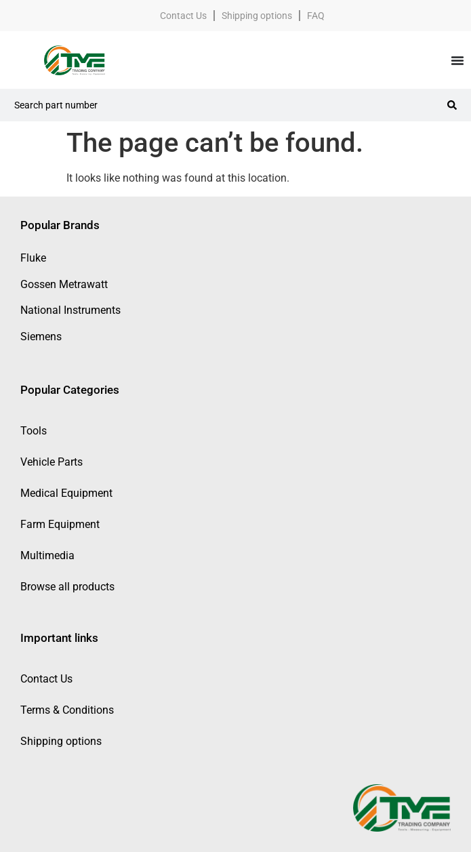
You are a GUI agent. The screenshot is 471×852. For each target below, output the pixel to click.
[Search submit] (452, 105)
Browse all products (67, 586)
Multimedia (47, 555)
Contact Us (183, 15)
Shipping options (257, 15)
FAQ (316, 15)
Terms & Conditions (67, 710)
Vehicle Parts (51, 461)
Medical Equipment (66, 493)
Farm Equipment (60, 524)
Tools (33, 430)
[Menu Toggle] (457, 60)
